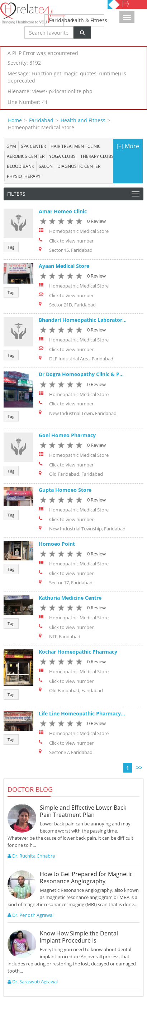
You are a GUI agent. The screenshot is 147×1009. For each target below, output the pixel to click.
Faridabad (56, 20)
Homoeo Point (57, 543)
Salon (46, 166)
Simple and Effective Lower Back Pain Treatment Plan (83, 811)
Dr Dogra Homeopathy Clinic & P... (81, 374)
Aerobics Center (25, 156)
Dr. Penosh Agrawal (30, 915)
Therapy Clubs (97, 156)
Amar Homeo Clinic (63, 211)
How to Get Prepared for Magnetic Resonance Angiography (86, 877)
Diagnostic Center (78, 166)
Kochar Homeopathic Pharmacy (78, 651)
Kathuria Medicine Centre (70, 597)
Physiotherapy (24, 176)
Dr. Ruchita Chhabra (31, 856)
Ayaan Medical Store (64, 266)
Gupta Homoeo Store (65, 489)
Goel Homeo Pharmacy (67, 435)
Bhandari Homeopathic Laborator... (83, 319)
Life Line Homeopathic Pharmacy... (82, 713)
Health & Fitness (86, 20)
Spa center (33, 146)
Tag (11, 247)
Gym (11, 146)
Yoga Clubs (62, 156)
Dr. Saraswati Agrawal (33, 981)
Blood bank (20, 166)
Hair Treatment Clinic (76, 146)
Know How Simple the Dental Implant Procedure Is (79, 937)
